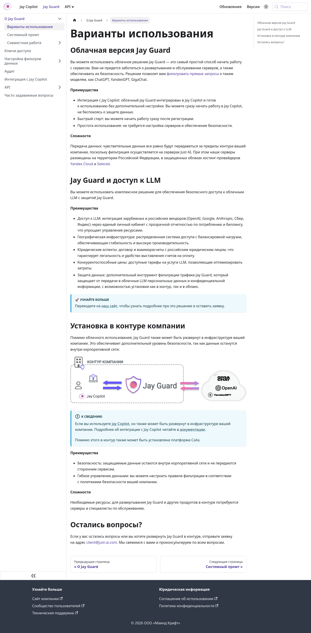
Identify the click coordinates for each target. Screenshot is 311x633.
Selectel (103, 163)
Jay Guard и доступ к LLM (274, 29)
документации (192, 429)
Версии (253, 6)
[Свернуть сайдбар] (33, 575)
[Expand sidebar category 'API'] (60, 87)
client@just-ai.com (101, 542)
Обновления (231, 6)
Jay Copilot (29, 6)
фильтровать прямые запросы (193, 73)
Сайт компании (47, 598)
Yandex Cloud (81, 163)
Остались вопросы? (270, 42)
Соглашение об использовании (188, 598)
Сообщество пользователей (58, 605)
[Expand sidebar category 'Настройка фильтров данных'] (60, 61)
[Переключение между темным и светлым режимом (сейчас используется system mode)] (266, 6)
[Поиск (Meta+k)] (289, 6)
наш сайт (109, 305)
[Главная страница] (74, 20)
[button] (34, 42)
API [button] (68, 6)
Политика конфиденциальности (188, 605)
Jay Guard (51, 6)
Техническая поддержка (55, 613)
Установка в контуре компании (278, 36)
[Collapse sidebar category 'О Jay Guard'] (60, 18)
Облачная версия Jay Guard (276, 23)
